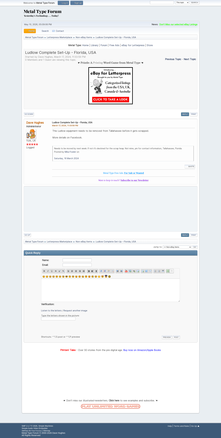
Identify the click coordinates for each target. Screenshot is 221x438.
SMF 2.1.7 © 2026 (29, 426)
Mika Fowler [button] (70, 152)
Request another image (75, 310)
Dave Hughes (35, 122)
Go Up (27, 235)
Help (170, 426)
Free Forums (36, 431)
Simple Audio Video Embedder (35, 428)
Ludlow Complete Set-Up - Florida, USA (72, 122)
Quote (189, 166)
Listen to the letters (51, 310)
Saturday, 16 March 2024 (66, 158)
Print (193, 114)
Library (94, 45)
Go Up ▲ (195, 426)
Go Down (29, 114)
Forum (104, 45)
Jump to (157, 247)
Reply (185, 114)
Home (85, 45)
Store (150, 45)
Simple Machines (45, 426)
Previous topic (173, 59)
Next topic (190, 59)
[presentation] (63, 327)
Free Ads (114, 45)
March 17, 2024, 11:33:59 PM (65, 125)
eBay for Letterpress (133, 45)
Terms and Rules (181, 426)
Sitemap (46, 431)
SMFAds (25, 431)
